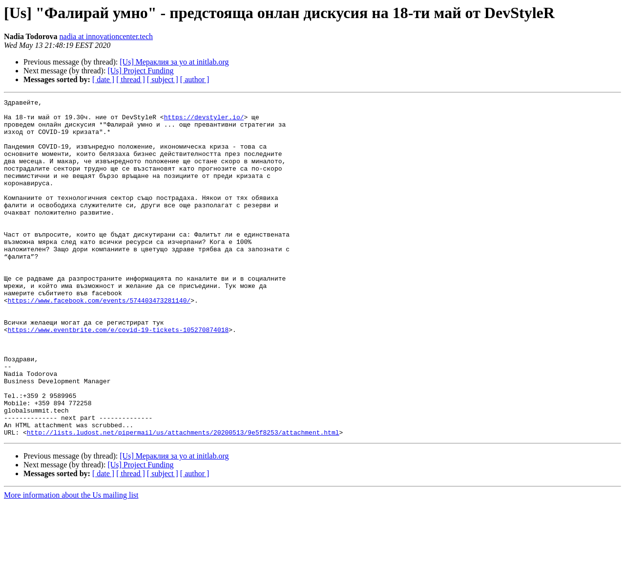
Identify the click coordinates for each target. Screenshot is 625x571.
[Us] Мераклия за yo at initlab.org (174, 62)
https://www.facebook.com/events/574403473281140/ (99, 341)
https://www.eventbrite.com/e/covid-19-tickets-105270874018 (118, 376)
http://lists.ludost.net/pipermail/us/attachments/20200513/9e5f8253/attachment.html (183, 499)
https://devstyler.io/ (204, 121)
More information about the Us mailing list (71, 562)
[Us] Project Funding (140, 70)
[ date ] (103, 79)
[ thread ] (130, 79)
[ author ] (194, 79)
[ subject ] (162, 79)
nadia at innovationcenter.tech (106, 36)
